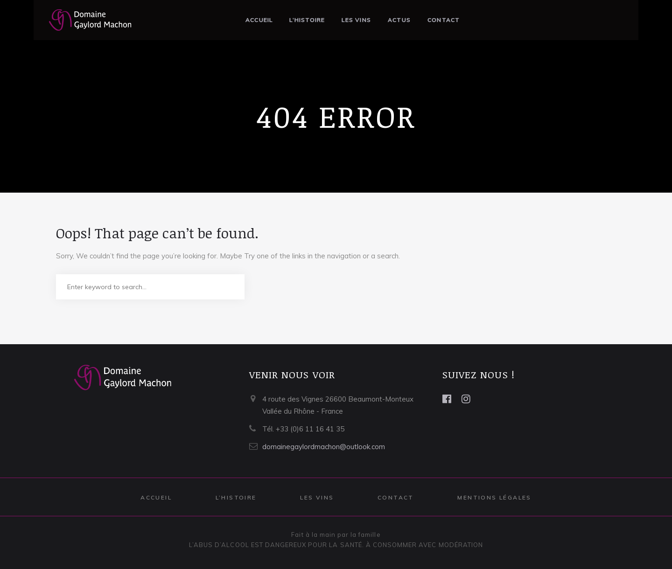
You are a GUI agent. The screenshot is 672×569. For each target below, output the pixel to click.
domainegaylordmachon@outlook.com (323, 446)
